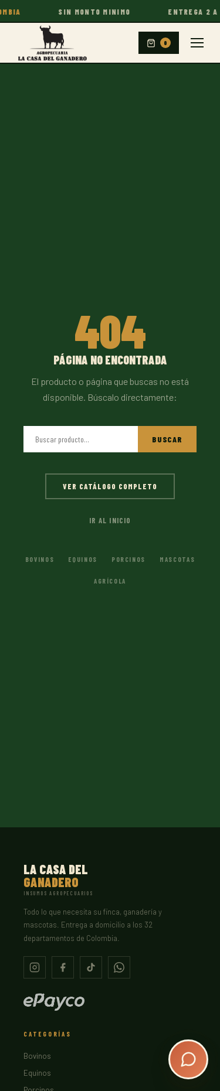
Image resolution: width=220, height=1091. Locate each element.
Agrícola (110, 581)
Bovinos (40, 559)
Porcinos (128, 559)
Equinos (82, 559)
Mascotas (177, 559)
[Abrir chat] (188, 1059)
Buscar (167, 439)
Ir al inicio (109, 520)
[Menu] (197, 42)
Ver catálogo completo (110, 486)
